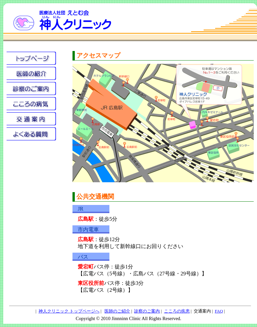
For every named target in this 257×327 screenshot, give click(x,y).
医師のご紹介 (117, 311)
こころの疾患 (177, 311)
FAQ (219, 311)
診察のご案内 (147, 311)
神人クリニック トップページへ (69, 311)
